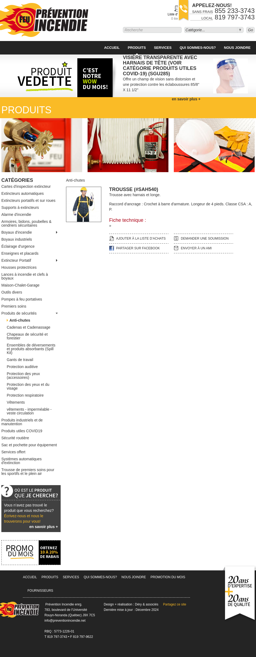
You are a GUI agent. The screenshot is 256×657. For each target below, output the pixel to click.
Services (163, 48)
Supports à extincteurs (20, 207)
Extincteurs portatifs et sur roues (28, 200)
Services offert (13, 452)
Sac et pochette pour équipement (29, 445)
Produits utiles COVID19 (21, 431)
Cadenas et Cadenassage (28, 327)
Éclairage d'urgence (17, 246)
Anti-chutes (19, 320)
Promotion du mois (168, 577)
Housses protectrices (19, 267)
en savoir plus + (43, 527)
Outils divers (11, 292)
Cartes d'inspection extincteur (26, 186)
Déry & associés (146, 604)
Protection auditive (22, 367)
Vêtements (16, 402)
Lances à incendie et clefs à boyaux (24, 276)
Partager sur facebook (138, 248)
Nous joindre (237, 48)
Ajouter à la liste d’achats (141, 238)
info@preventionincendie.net (64, 620)
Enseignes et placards (20, 253)
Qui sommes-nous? (198, 48)
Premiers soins (13, 306)
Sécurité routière (15, 438)
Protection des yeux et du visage (28, 386)
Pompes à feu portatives (21, 299)
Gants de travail (20, 360)
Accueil (112, 48)
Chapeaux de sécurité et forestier (27, 336)
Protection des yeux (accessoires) (23, 376)
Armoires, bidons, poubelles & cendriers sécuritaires (26, 223)
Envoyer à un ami (196, 248)
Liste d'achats (177, 16)
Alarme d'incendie (16, 214)
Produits (137, 48)
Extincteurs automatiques (22, 193)
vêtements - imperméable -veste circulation (29, 411)
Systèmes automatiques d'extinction (21, 461)
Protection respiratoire (25, 395)
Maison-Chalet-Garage (20, 285)
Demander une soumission (205, 238)
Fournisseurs (40, 591)
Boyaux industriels (16, 239)
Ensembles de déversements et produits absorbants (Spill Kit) (31, 349)
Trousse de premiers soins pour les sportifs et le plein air (27, 472)
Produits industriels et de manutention (22, 422)
